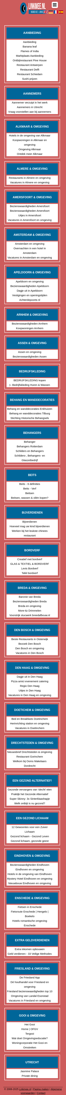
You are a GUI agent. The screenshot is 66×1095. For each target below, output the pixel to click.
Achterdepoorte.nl (29, 299)
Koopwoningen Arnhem (29, 328)
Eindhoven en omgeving (29, 869)
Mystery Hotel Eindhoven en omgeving (29, 878)
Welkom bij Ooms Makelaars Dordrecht (29, 763)
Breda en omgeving (29, 605)
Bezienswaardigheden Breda (30, 601)
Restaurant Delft (29, 69)
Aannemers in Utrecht (29, 107)
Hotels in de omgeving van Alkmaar (29, 135)
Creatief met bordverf (29, 559)
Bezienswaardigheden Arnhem (30, 323)
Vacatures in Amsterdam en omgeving (29, 257)
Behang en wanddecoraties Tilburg (29, 413)
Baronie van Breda (30, 596)
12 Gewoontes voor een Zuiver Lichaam (30, 829)
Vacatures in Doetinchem (29, 728)
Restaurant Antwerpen (30, 64)
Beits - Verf (29, 488)
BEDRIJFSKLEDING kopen (30, 380)
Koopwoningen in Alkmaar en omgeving (30, 142)
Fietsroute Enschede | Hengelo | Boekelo (30, 914)
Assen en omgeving (29, 351)
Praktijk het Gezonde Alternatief (29, 794)
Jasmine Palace (29, 1071)
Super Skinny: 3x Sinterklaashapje (30, 798)
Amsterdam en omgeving (29, 243)
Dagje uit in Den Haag (30, 676)
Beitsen (29, 493)
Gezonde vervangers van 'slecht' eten (30, 789)
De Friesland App (30, 977)
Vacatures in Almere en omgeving (29, 182)
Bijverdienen (29, 521)
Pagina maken (41, 1089)
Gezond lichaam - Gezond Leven (29, 836)
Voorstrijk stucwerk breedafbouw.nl (29, 615)
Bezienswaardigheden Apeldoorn (29, 286)
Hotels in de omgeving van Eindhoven (30, 874)
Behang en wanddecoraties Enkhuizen (29, 408)
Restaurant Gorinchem (29, 756)
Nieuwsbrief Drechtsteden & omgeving (29, 751)
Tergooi (29, 1033)
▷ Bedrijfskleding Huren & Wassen (29, 384)
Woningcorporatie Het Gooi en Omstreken (30, 1045)
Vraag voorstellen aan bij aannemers (29, 111)
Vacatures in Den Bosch (30, 652)
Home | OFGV (29, 1029)
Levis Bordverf (29, 568)
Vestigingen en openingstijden (29, 295)
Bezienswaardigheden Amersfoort (29, 206)
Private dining (30, 1075)
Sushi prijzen (29, 78)
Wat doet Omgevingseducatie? (30, 1038)
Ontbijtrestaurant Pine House (30, 60)
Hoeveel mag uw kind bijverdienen (30, 526)
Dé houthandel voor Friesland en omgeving (30, 984)
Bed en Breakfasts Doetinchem (29, 718)
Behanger (29, 441)
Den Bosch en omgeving (29, 648)
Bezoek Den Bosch (29, 643)
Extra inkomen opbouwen (30, 949)
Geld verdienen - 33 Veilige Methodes (30, 953)
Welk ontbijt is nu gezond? (29, 803)
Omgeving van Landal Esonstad (29, 995)
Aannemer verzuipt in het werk (30, 102)
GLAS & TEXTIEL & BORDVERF (29, 563)
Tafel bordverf (30, 573)
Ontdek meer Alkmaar (29, 153)
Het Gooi (29, 1024)
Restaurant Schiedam (29, 74)
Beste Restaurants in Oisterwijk (29, 639)
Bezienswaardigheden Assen (30, 356)
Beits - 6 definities (29, 483)
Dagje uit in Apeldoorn (30, 290)
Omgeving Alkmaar (29, 149)
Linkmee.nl (25, 1089)
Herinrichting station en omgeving (29, 723)
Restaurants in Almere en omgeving (30, 177)
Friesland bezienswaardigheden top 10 (29, 991)
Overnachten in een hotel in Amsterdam (30, 250)
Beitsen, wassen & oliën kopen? (29, 497)
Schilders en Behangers (30, 450)
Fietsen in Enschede (30, 906)
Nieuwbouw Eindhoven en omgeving (29, 883)
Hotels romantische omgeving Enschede (29, 923)
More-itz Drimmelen (29, 610)
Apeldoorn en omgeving (29, 281)
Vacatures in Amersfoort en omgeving (30, 219)
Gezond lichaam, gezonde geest (30, 840)
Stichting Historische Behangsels (29, 418)
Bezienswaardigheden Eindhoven (29, 864)
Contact (41, 1093)
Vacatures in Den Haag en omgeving (29, 695)
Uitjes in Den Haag (30, 690)
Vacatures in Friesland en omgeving (30, 1000)
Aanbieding (29, 41)
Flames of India (30, 51)
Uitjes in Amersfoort (29, 215)
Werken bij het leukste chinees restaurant (30, 533)
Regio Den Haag (29, 685)
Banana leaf (30, 46)
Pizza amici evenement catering (29, 681)
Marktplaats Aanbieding (29, 55)
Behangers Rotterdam (30, 446)
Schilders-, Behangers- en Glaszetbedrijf (29, 458)
